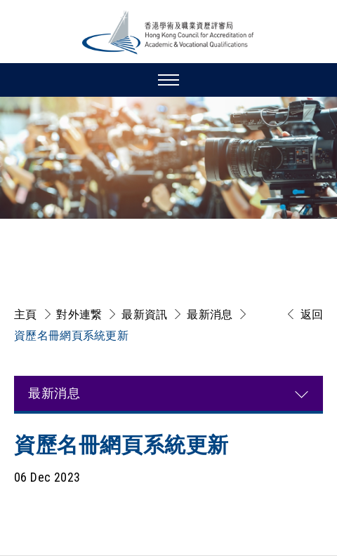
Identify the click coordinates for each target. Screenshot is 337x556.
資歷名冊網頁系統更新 (71, 335)
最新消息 (209, 314)
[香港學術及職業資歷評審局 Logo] (168, 32)
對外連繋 (79, 314)
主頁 (25, 314)
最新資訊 (144, 314)
